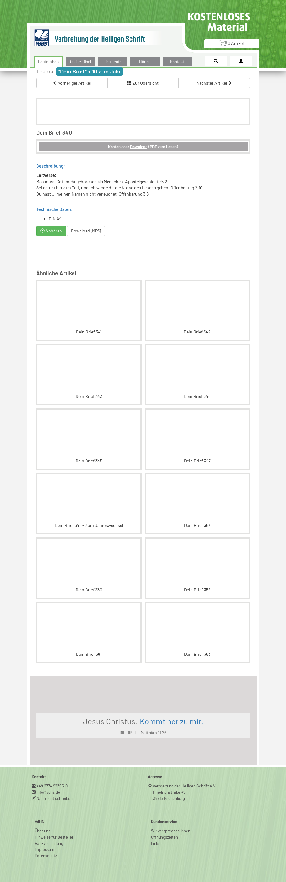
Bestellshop (48, 61)
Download (138, 146)
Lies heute (112, 61)
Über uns (42, 830)
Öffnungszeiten (164, 837)
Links (155, 843)
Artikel (231, 43)
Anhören (51, 230)
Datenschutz (46, 855)
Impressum (44, 849)
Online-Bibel (80, 61)
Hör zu (145, 61)
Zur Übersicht (143, 83)
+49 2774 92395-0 (52, 785)
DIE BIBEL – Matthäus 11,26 (143, 732)
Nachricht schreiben (55, 798)
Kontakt (177, 61)
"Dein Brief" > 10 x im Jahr (89, 71)
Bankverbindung (49, 843)
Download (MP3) (86, 230)
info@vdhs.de (48, 792)
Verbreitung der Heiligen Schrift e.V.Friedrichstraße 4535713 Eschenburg (185, 792)
